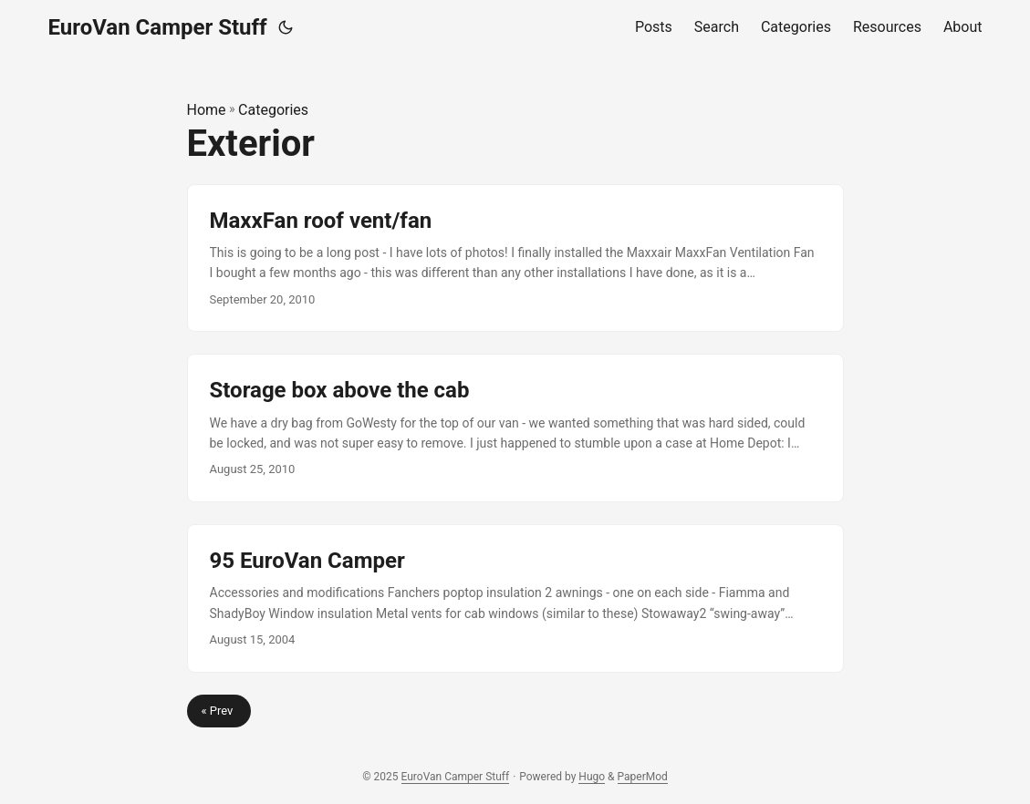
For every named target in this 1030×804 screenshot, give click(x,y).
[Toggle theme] (286, 27)
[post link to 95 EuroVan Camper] (515, 598)
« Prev (219, 710)
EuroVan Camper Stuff (157, 27)
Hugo (591, 776)
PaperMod (643, 776)
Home (206, 110)
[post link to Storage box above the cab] (515, 428)
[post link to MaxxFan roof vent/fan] (515, 258)
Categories (273, 110)
